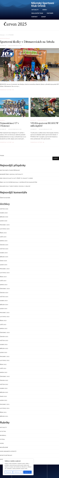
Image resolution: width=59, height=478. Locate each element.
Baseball (2, 120)
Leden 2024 (3, 308)
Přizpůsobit (8, 472)
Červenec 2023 (5, 332)
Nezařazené (4, 447)
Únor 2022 (3, 396)
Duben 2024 (4, 300)
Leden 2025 (3, 265)
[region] (18, 467)
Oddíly (44, 9)
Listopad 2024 (4, 273)
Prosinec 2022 (4, 356)
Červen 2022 (4, 380)
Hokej (2, 443)
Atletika (3, 431)
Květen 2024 (4, 296)
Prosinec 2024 (4, 269)
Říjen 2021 (3, 412)
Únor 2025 (3, 261)
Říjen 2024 (3, 277)
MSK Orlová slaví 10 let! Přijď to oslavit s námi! (16, 178)
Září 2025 (3, 237)
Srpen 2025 (3, 241)
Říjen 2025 (3, 233)
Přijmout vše (27, 472)
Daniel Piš (4, 129)
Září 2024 (3, 280)
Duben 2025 (4, 253)
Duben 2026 (4, 213)
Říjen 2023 (3, 320)
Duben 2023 (4, 344)
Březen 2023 (4, 348)
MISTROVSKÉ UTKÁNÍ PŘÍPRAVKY (10, 170)
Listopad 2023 (4, 316)
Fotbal (2, 439)
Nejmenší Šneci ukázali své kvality (11, 174)
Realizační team (37, 13)
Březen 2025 (4, 257)
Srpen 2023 (3, 328)
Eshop (43, 16)
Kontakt (34, 16)
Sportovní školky (42, 120)
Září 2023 (3, 324)
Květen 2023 (4, 340)
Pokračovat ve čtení (7, 142)
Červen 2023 (4, 336)
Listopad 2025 (4, 229)
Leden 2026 (3, 221)
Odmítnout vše (18, 472)
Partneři (50, 13)
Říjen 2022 (3, 364)
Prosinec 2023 (4, 312)
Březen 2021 (4, 416)
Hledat (2, 155)
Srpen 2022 (3, 372)
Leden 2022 (3, 400)
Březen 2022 (4, 392)
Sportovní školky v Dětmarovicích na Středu (27, 41)
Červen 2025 (4, 245)
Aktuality (35, 9)
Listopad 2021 (4, 408)
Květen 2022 (4, 384)
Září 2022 (3, 368)
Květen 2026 (4, 209)
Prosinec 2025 (4, 225)
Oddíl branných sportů (8, 451)
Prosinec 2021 (4, 404)
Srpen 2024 (3, 284)
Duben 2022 (4, 388)
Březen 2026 (4, 217)
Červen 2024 (4, 292)
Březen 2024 (4, 304)
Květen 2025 (4, 249)
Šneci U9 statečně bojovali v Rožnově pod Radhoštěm (18, 182)
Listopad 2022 (4, 360)
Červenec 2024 (5, 288)
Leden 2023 (3, 352)
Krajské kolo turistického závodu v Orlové (15, 186)
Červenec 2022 (5, 376)
